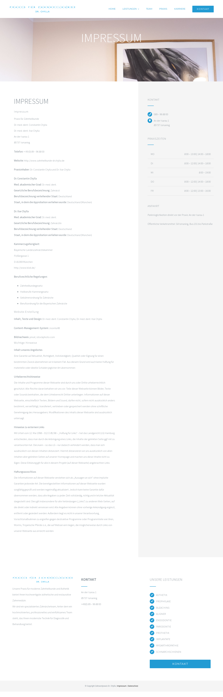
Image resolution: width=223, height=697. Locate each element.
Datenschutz (133, 686)
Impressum (121, 686)
